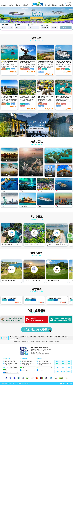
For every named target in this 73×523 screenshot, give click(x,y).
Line (5, 370)
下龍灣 (16, 336)
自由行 (18, 5)
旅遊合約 (44, 341)
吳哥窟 (12, 336)
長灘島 (34, 336)
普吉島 (12, 339)
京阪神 (51, 336)
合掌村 (47, 336)
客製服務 (25, 5)
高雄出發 (54, 5)
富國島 (26, 336)
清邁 (66, 336)
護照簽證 (61, 5)
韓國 (59, 336)
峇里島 (16, 339)
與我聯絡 (57, 341)
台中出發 (47, 5)
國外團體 (4, 21)
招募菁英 (51, 341)
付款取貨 (24, 341)
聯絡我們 (68, 5)
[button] (3, 15)
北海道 (42, 336)
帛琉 (31, 336)
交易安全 (38, 341)
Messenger (7, 372)
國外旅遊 (5, 5)
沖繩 (56, 336)
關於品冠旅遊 (17, 341)
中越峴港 (21, 336)
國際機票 (11, 5)
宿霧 (39, 336)
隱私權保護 (31, 341)
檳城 (63, 336)
